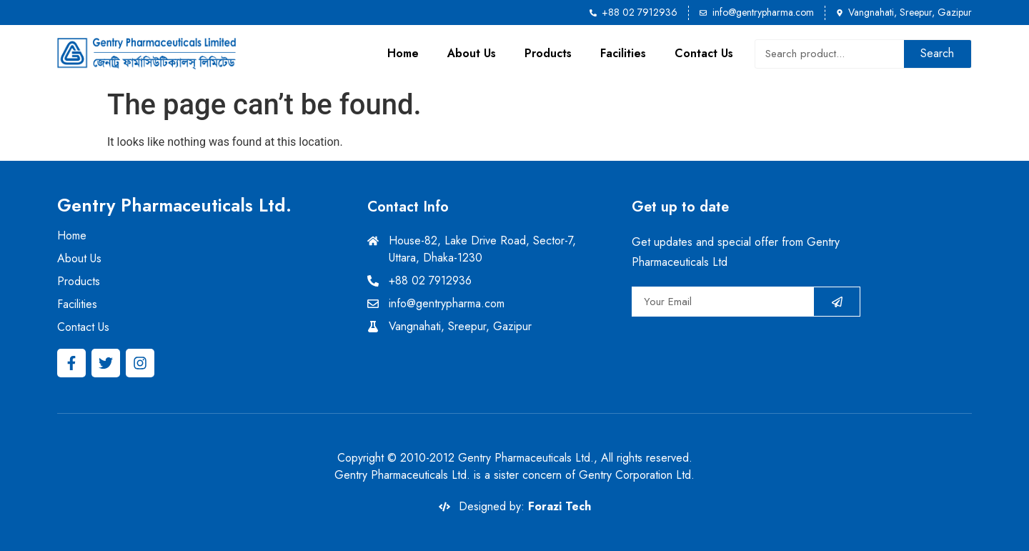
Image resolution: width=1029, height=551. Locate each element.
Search (937, 53)
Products (548, 53)
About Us (471, 53)
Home (403, 53)
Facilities (623, 53)
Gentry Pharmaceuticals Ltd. (174, 205)
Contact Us (704, 53)
